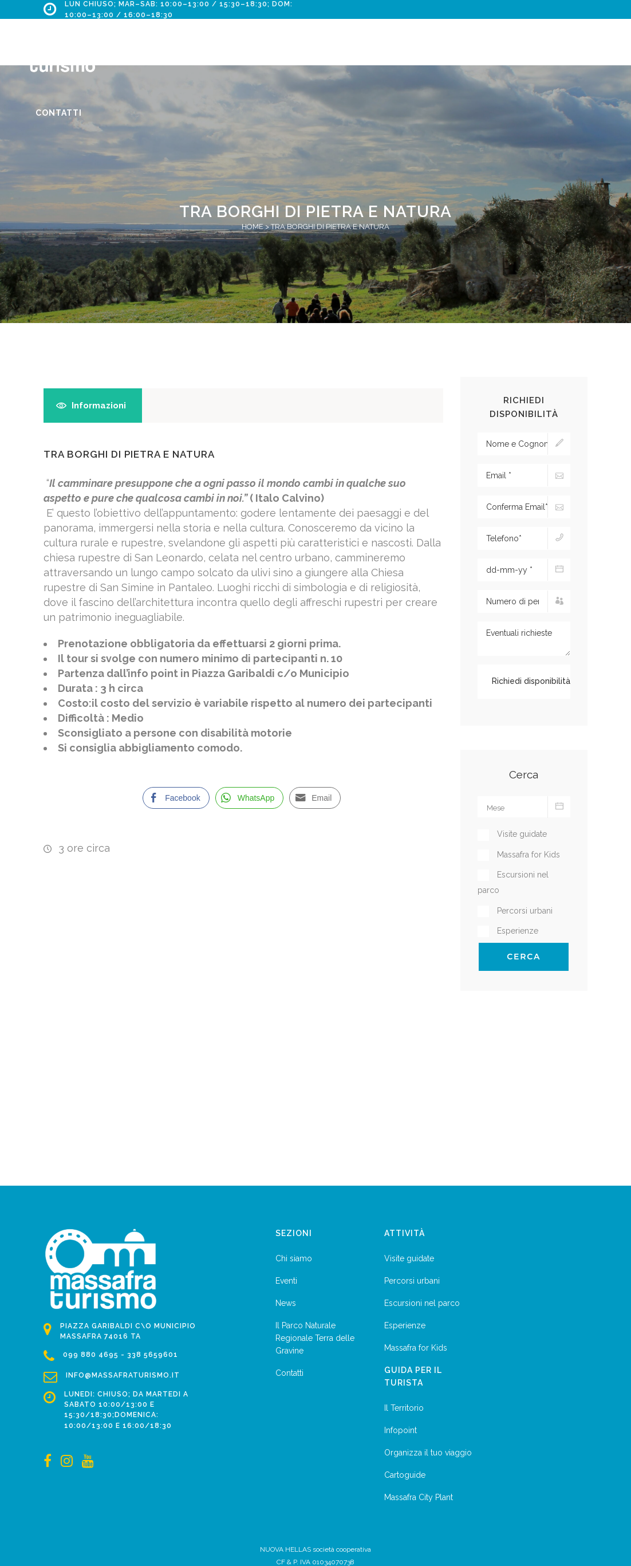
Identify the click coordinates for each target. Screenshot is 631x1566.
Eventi (286, 1280)
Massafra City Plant (418, 1497)
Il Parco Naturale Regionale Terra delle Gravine (314, 1338)
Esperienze (404, 1325)
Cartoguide (404, 1475)
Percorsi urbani (412, 1280)
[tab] (93, 405)
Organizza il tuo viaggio (428, 1452)
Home (252, 226)
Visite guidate (409, 1258)
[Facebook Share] (176, 798)
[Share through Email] (315, 798)
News (285, 1303)
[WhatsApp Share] (249, 798)
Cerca (524, 956)
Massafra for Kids (415, 1347)
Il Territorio (404, 1407)
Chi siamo (293, 1258)
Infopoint (400, 1430)
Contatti (289, 1373)
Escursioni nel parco (422, 1303)
